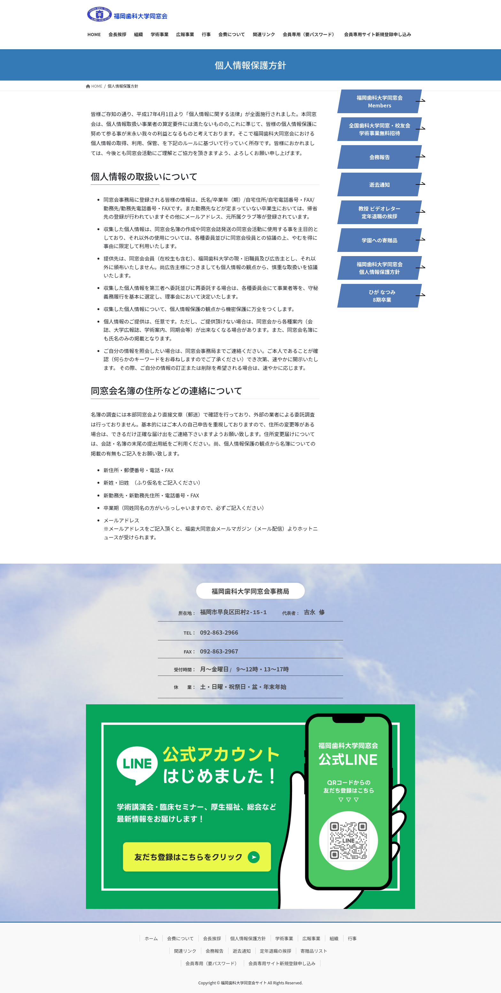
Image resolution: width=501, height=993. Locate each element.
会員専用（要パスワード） (212, 963)
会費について (180, 938)
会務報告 (215, 951)
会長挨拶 (212, 938)
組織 (334, 938)
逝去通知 (242, 951)
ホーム (151, 938)
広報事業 (311, 938)
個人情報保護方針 (248, 938)
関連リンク (185, 951)
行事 (352, 938)
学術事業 (284, 938)
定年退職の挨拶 (275, 951)
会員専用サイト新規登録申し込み (282, 963)
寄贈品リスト (314, 951)
